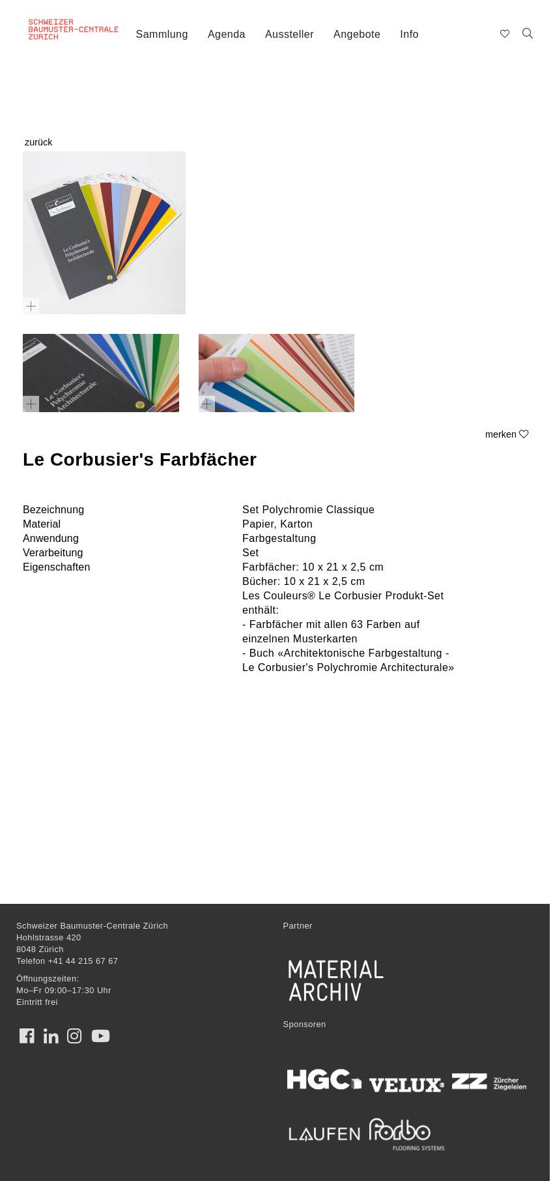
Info (409, 34)
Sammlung (162, 34)
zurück (38, 142)
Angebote (356, 34)
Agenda (227, 34)
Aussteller (289, 34)
